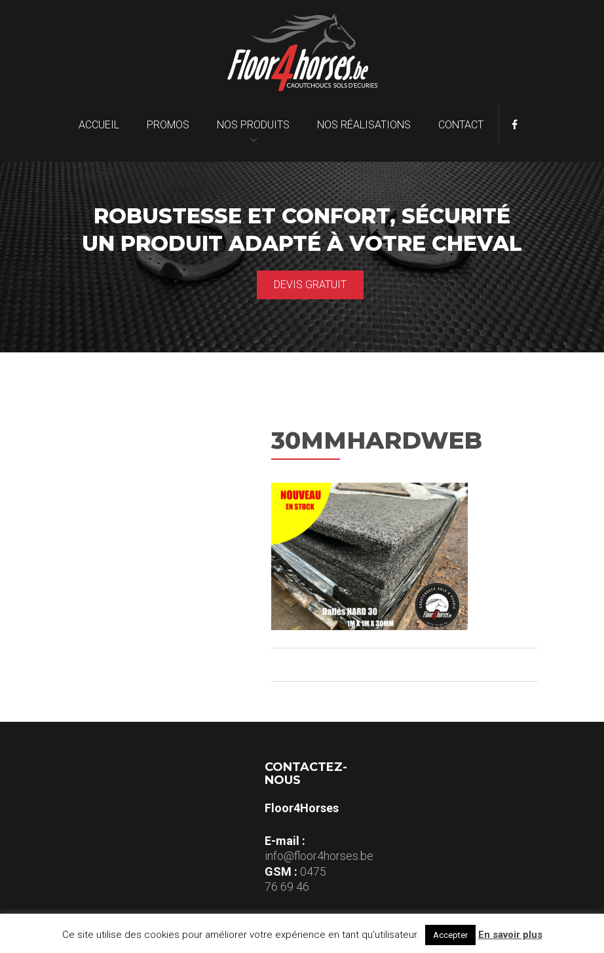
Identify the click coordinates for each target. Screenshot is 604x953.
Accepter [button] (450, 935)
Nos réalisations (364, 125)
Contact (460, 125)
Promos (168, 125)
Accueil (99, 125)
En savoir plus (510, 935)
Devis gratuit (310, 284)
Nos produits (253, 125)
